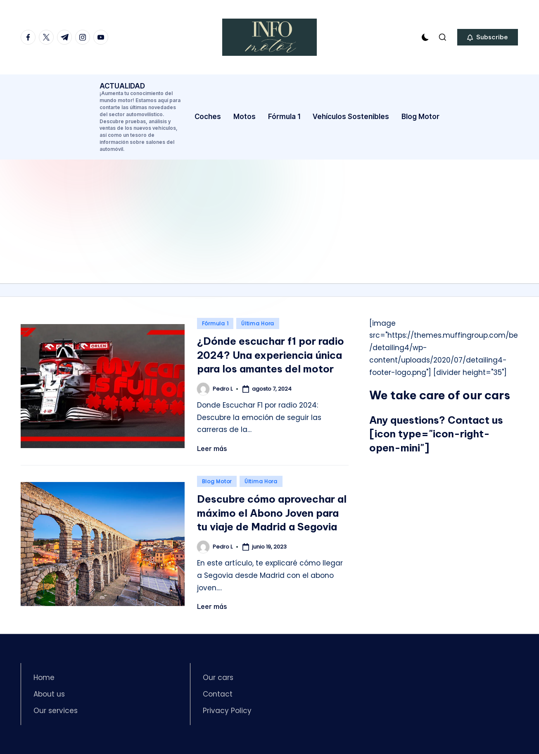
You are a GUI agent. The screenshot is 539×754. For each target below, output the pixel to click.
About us (49, 694)
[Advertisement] (270, 221)
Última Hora (257, 323)
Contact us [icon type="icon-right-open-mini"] (436, 434)
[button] (487, 37)
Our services (55, 711)
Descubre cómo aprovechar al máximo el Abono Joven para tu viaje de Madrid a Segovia (272, 513)
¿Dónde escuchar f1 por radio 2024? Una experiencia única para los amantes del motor (270, 355)
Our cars (218, 677)
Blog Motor (217, 481)
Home (44, 677)
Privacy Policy (227, 711)
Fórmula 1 (215, 323)
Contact (218, 694)
